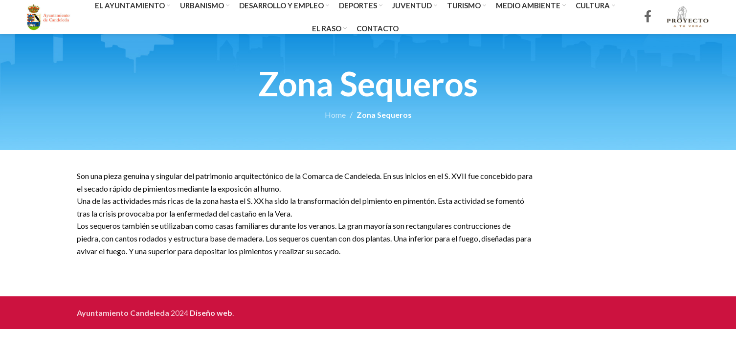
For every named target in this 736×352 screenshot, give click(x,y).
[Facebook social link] (647, 17)
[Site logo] (48, 16)
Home (335, 114)
